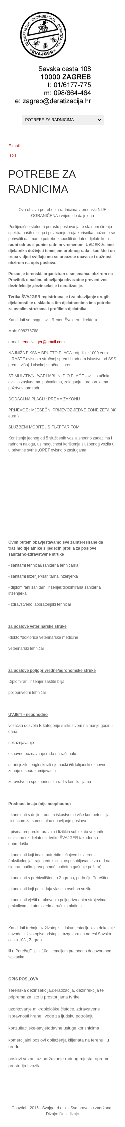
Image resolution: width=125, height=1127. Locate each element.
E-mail (14, 146)
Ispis (12, 155)
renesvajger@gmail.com (43, 342)
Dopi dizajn (69, 1114)
